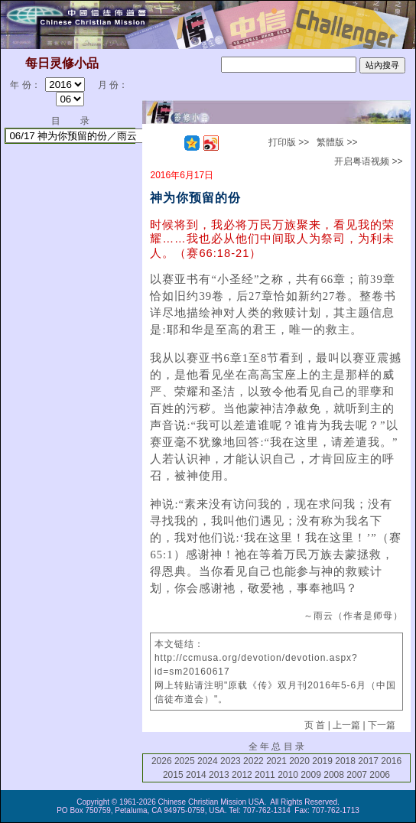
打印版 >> (288, 142)
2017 (368, 761)
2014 (196, 774)
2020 (299, 761)
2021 (276, 761)
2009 (311, 774)
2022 (253, 761)
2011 (265, 774)
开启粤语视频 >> (368, 161)
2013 (219, 774)
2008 (333, 774)
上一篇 (346, 725)
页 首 (314, 725)
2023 (230, 761)
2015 (173, 774)
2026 (161, 761)
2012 (242, 774)
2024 (207, 761)
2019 (322, 761)
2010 (288, 774)
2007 (356, 774)
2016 (391, 761)
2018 (345, 761)
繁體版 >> (337, 142)
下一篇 (381, 725)
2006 (379, 774)
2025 (184, 761)
